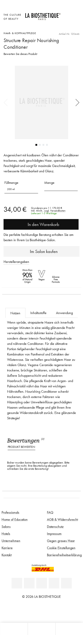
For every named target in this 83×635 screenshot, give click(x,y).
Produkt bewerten (21, 447)
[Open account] (66, 20)
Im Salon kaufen (41, 251)
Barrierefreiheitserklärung (64, 555)
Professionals (10, 512)
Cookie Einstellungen (61, 548)
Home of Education (15, 519)
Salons (6, 526)
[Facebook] (29, 583)
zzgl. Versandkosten (55, 210)
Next (75, 102)
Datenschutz (55, 526)
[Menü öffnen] (41, 629)
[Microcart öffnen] (66, 26)
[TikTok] (66, 583)
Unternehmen (11, 540)
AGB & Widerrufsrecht (62, 519)
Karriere (7, 548)
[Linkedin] (17, 583)
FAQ (50, 512)
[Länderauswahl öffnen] (66, 14)
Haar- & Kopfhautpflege (20, 33)
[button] (61, 187)
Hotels (6, 533)
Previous (7, 102)
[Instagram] (54, 583)
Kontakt (7, 555)
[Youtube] (41, 583)
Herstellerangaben (16, 261)
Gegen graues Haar (61, 540)
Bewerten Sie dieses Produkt (20, 54)
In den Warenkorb (41, 224)
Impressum (54, 533)
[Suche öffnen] (69, 629)
